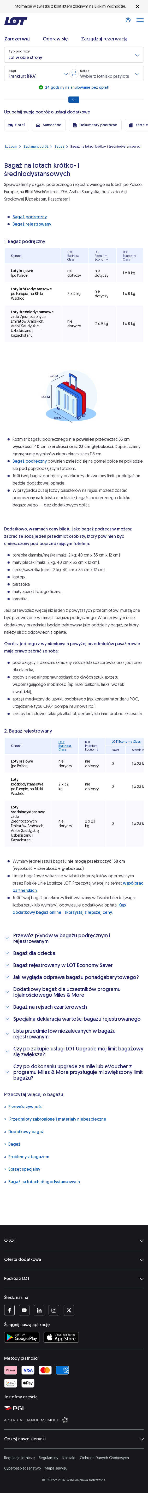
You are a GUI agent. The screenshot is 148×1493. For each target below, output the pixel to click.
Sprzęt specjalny (22, 1169)
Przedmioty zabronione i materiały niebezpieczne (55, 1119)
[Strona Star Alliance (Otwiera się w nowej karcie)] (75, 1419)
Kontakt (69, 1458)
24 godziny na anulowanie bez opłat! (76, 87)
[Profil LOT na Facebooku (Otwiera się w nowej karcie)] (9, 1310)
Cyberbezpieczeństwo (22, 1468)
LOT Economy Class (126, 742)
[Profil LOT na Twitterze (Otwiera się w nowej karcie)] (68, 1310)
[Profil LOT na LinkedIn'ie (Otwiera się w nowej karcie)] (39, 1310)
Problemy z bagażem (26, 1156)
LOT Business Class (65, 745)
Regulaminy (48, 1458)
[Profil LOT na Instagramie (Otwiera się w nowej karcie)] (54, 1310)
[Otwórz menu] (140, 21)
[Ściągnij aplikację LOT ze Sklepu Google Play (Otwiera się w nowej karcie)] (21, 1337)
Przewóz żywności (24, 1106)
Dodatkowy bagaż (24, 1131)
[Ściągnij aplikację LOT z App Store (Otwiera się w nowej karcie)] (61, 1337)
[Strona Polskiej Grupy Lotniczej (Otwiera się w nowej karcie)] (75, 1408)
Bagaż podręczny (30, 216)
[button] (74, 55)
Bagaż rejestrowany (32, 224)
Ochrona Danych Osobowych (104, 1458)
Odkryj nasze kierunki (74, 1439)
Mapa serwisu (56, 1468)
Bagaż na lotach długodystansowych (42, 1181)
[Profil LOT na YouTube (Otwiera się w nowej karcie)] (24, 1310)
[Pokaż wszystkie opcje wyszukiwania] (73, 99)
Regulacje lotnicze (19, 1458)
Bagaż (12, 1144)
